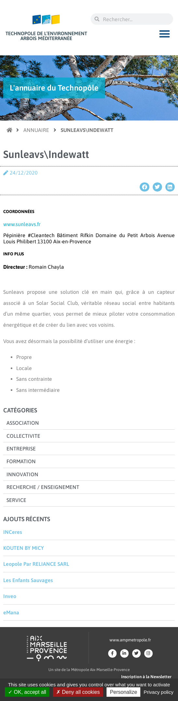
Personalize (123, 692)
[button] (164, 33)
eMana (11, 612)
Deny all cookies (78, 692)
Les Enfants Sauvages (28, 580)
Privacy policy (158, 692)
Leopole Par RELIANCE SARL (36, 564)
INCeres (12, 532)
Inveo (9, 596)
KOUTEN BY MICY (23, 548)
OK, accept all (27, 692)
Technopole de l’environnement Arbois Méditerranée (46, 36)
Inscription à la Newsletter (146, 676)
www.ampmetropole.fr (130, 639)
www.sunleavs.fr (22, 224)
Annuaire (36, 130)
